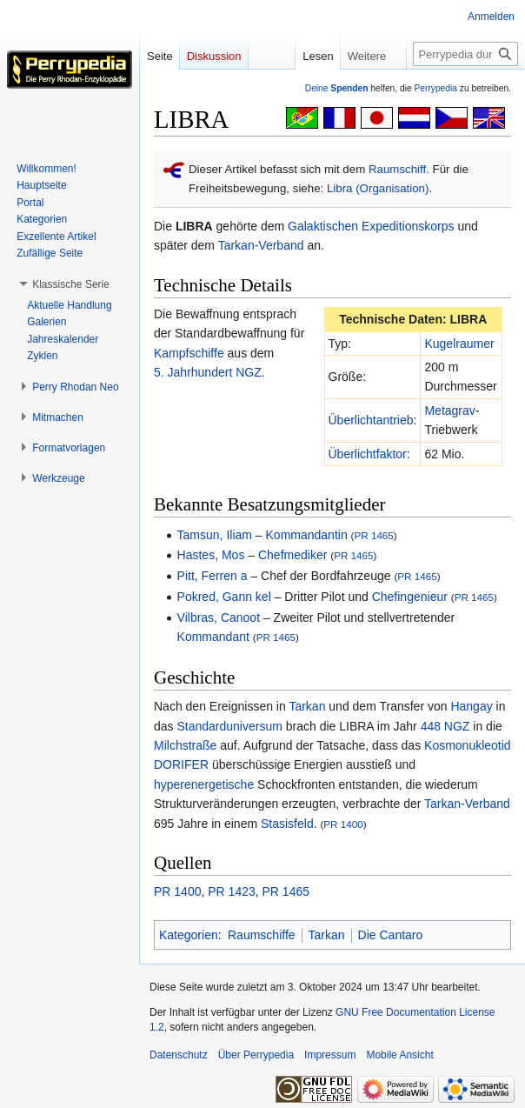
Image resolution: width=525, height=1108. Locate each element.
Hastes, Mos (211, 555)
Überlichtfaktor (368, 454)
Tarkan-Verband (261, 245)
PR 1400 (342, 824)
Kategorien (188, 935)
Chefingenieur (410, 597)
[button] (71, 284)
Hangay (471, 706)
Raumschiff (397, 169)
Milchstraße (185, 745)
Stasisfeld (287, 824)
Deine (337, 88)
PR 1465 (373, 535)
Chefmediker (292, 555)
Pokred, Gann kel (224, 597)
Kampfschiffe (189, 353)
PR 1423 (231, 891)
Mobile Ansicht (399, 1055)
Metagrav (449, 410)
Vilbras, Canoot (218, 617)
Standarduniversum (229, 726)
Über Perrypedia (256, 1055)
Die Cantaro (390, 935)
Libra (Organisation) (378, 188)
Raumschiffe (262, 935)
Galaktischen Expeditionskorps (371, 226)
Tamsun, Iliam (214, 535)
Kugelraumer (459, 343)
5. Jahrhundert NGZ (208, 372)
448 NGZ (445, 726)
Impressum (330, 1055)
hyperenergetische (204, 784)
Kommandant (213, 637)
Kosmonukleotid (467, 745)
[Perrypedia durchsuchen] (465, 54)
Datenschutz (179, 1055)
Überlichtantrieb (371, 420)
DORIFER (181, 764)
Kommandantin (307, 535)
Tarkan (307, 706)
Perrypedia (435, 88)
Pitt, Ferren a (212, 576)
